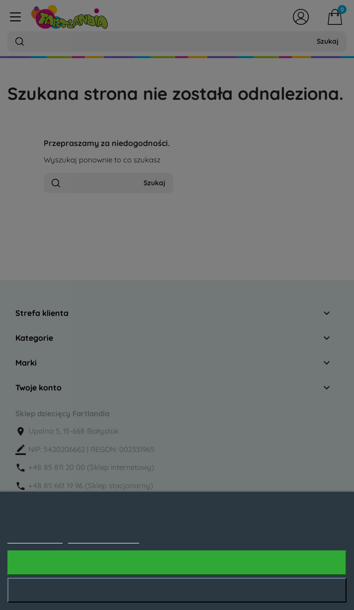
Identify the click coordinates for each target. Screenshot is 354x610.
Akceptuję (177, 562)
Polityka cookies (35, 538)
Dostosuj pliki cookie (103, 538)
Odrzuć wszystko (177, 590)
